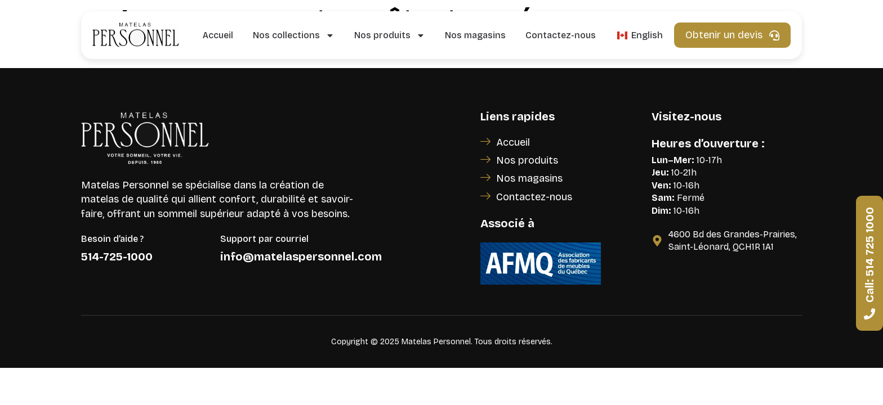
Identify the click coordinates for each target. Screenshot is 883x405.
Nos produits (389, 35)
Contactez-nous (560, 35)
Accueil (218, 35)
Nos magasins (475, 35)
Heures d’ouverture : (708, 143)
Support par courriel (264, 238)
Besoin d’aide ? (112, 238)
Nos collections (294, 35)
